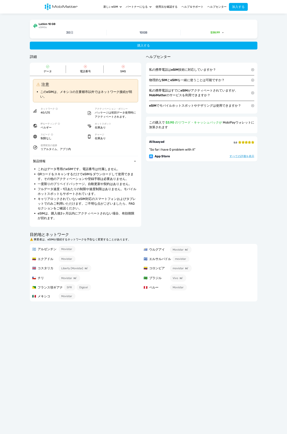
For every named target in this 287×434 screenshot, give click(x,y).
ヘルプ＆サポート (192, 6)
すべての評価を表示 (242, 156)
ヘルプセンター (217, 6)
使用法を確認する (167, 6)
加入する (238, 7)
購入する (143, 45)
